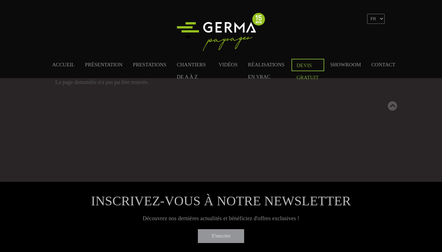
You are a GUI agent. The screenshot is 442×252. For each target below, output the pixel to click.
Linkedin (364, 39)
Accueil (63, 64)
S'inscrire (221, 236)
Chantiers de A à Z (191, 66)
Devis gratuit (308, 67)
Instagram (379, 39)
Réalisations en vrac (266, 66)
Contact (383, 64)
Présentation (104, 64)
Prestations (149, 64)
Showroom (345, 64)
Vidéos (228, 64)
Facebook (350, 39)
